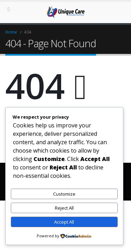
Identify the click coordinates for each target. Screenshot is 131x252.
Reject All (64, 208)
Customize (64, 194)
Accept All (64, 222)
